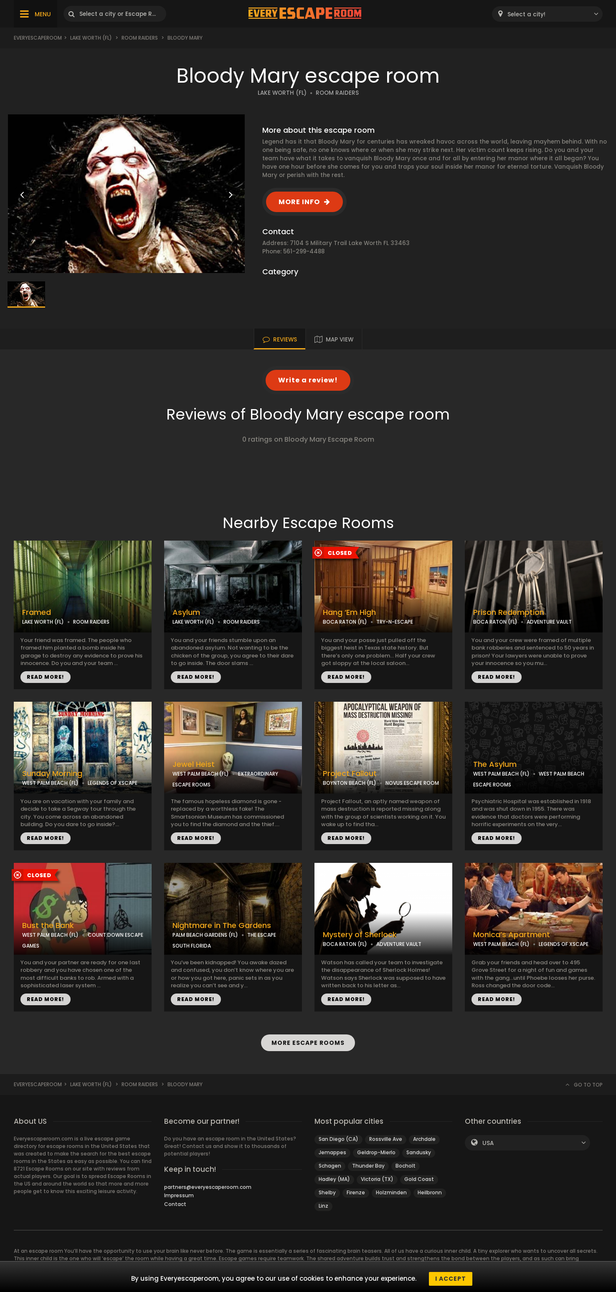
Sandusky (418, 1152)
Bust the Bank (48, 925)
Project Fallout (350, 773)
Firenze (356, 1192)
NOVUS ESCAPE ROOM (412, 782)
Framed (36, 612)
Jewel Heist (193, 764)
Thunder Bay (368, 1165)
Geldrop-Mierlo (376, 1152)
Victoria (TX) (377, 1179)
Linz (323, 1205)
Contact (175, 1204)
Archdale (424, 1139)
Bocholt (405, 1165)
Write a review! (308, 380)
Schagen (330, 1165)
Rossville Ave (385, 1139)
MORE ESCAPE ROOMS (308, 1042)
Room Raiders (140, 37)
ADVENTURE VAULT (549, 621)
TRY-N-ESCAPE (394, 621)
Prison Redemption (508, 612)
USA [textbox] (488, 1143)
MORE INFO (299, 202)
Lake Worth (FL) (91, 37)
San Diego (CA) (338, 1139)
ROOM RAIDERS (337, 93)
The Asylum (495, 764)
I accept (450, 1278)
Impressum (179, 1195)
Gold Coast (419, 1179)
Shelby (327, 1192)
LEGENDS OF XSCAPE (112, 782)
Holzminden (391, 1192)
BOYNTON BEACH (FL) (349, 782)
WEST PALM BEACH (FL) (50, 782)
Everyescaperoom (38, 37)
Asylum (186, 612)
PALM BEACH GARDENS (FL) (205, 934)
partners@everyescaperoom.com (207, 1187)
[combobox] (547, 14)
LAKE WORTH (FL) (282, 93)
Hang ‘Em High (349, 612)
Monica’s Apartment (511, 934)
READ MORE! (45, 676)
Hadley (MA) (334, 1179)
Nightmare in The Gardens (221, 925)
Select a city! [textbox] (526, 14)
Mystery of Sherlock (360, 934)
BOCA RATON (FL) (345, 621)
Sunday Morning (52, 773)
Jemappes (332, 1152)
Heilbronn (430, 1192)
